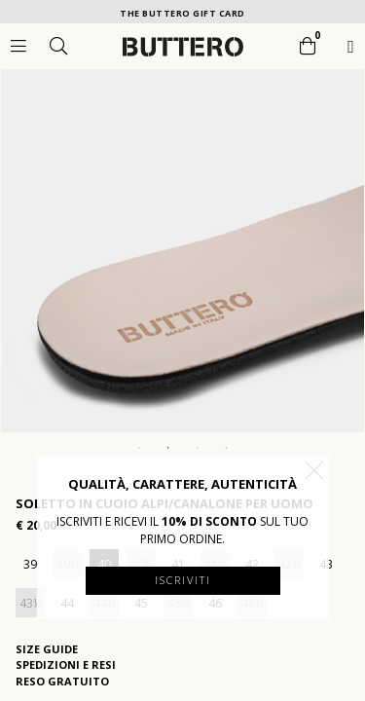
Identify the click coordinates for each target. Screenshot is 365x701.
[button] (314, 470)
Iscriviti (183, 579)
